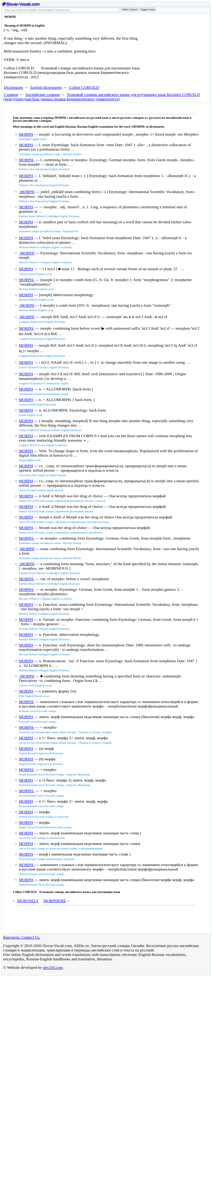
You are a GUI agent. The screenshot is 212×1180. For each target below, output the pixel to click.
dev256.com (53, 967)
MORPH (26, 134)
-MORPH (26, 192)
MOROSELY (28, 901)
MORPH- (26, 160)
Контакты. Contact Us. (21, 937)
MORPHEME (55, 901)
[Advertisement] (175, 41)
